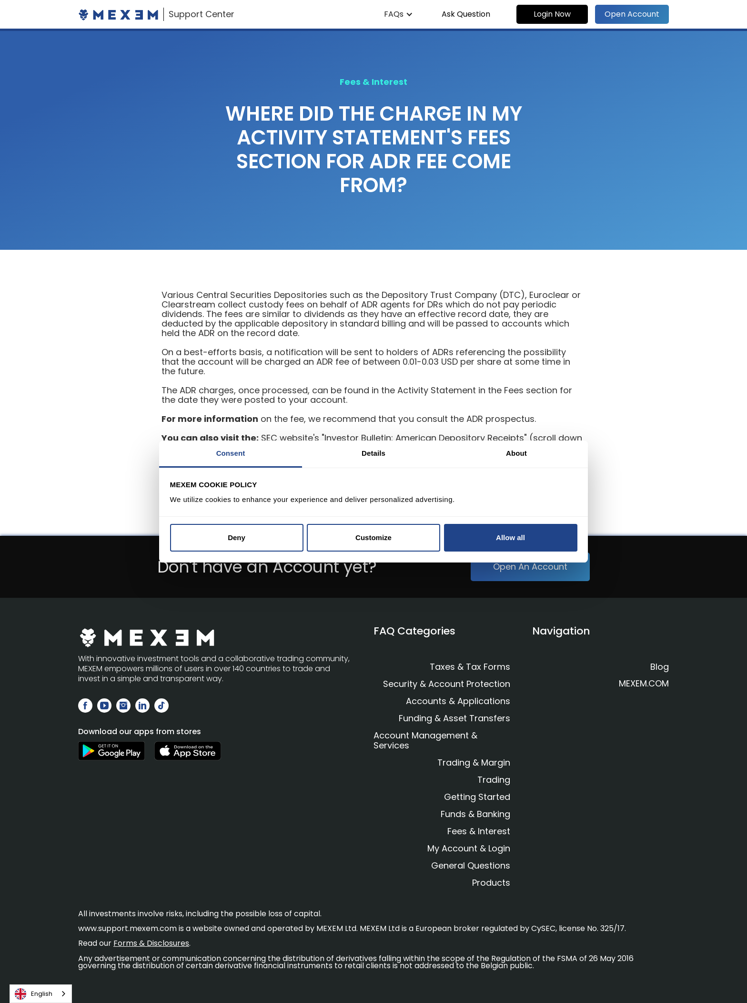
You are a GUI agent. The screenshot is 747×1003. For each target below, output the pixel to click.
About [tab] (516, 453)
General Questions (470, 865)
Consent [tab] (230, 453)
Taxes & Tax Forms (470, 667)
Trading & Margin (473, 762)
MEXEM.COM (644, 683)
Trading (493, 780)
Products (491, 883)
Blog (659, 667)
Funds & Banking (475, 814)
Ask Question (466, 14)
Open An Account (530, 567)
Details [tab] (373, 453)
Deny (236, 537)
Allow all (510, 537)
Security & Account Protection (446, 684)
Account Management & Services (425, 740)
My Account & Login (468, 848)
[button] (398, 14)
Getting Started (477, 797)
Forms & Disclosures (151, 943)
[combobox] (41, 993)
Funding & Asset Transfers (454, 718)
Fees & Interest (478, 831)
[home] (156, 14)
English (33, 994)
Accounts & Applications (458, 701)
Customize (373, 537)
